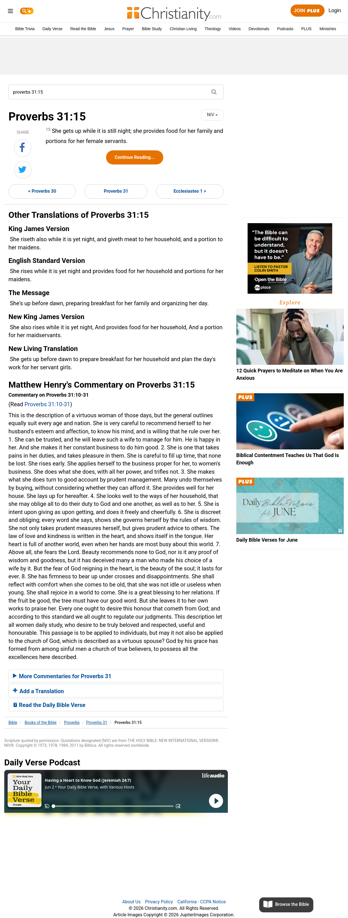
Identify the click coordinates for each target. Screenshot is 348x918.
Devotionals (259, 29)
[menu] (10, 12)
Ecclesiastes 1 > (189, 191)
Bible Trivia (24, 29)
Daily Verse (52, 29)
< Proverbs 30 (42, 191)
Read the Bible (83, 29)
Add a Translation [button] (38, 691)
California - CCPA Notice (201, 901)
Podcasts (285, 29)
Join (307, 10)
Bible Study (152, 29)
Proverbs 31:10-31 (47, 404)
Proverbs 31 (116, 191)
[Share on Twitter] (23, 170)
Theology (212, 29)
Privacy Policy (159, 901)
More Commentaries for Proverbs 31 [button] (62, 676)
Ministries (328, 29)
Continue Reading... (135, 157)
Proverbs (72, 722)
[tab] (116, 676)
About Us (131, 901)
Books (41, 722)
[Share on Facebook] (22, 148)
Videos (235, 29)
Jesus (109, 29)
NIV (212, 114)
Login (335, 10)
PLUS (306, 29)
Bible (12, 722)
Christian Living (183, 29)
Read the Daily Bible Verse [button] (49, 705)
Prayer (128, 29)
